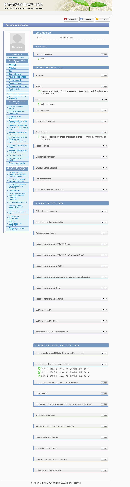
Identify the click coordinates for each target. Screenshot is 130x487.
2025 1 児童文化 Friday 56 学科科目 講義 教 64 (66, 369)
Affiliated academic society (16, 107)
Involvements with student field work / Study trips (16, 207)
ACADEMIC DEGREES (17, 77)
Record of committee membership (16, 112)
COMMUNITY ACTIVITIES (14, 217)
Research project (15, 83)
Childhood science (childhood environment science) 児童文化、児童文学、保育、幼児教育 (73, 138)
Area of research (15, 80)
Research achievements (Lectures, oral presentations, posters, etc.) (18, 140)
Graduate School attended (15, 90)
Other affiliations (15, 74)
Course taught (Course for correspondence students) (17, 186)
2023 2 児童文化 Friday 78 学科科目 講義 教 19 (66, 376)
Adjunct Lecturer (48, 104)
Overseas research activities (16, 159)
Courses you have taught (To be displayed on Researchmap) (17, 174)
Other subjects (14, 191)
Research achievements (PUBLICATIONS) (18, 122)
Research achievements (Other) (18, 146)
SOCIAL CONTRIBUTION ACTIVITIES (15, 223)
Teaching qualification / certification (17, 98)
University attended (16, 94)
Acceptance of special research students (17, 164)
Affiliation (12, 68)
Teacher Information (16, 57)
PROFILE (12, 65)
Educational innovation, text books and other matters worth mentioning (17, 196)
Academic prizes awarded (15, 117)
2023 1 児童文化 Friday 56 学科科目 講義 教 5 (65, 372)
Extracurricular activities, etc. (18, 213)
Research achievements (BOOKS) (18, 133)
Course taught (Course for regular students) (17, 180)
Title (10, 71)
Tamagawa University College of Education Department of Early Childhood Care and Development (74, 92)
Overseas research (16, 155)
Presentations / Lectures (18, 202)
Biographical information (18, 86)
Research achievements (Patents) (18, 151)
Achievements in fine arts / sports (16, 229)
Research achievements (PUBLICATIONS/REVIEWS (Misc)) (19, 127)
